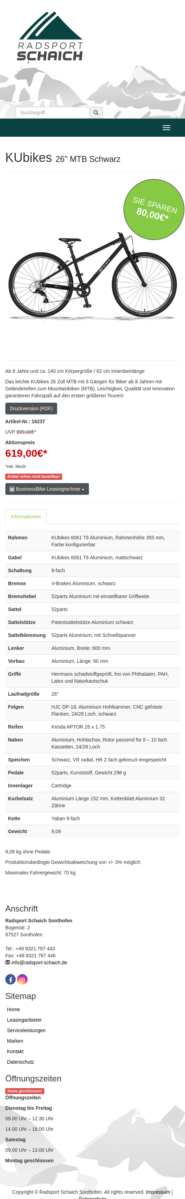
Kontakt (15, 1051)
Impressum (158, 1192)
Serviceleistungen (26, 1030)
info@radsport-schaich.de (39, 962)
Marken (15, 1041)
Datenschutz (20, 1062)
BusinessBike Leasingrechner (47, 489)
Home (13, 1009)
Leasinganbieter (24, 1020)
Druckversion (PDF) (31, 408)
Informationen (26, 516)
